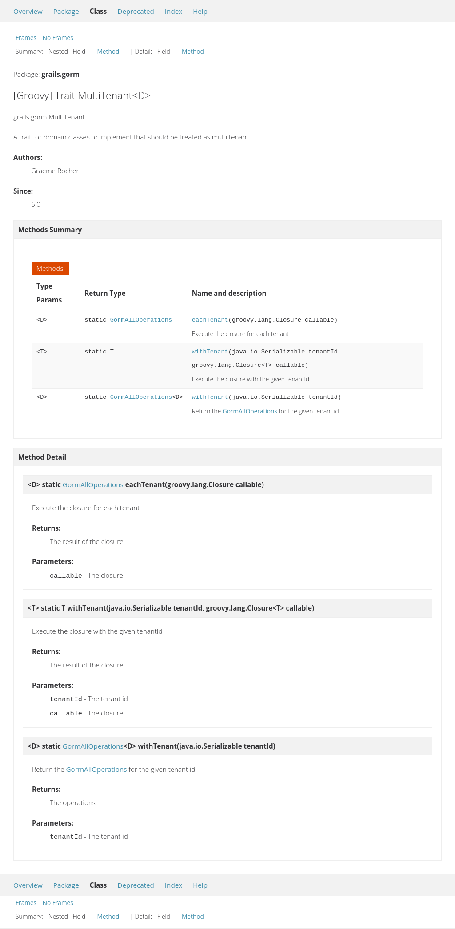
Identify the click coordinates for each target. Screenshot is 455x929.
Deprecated (135, 11)
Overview (28, 11)
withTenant (210, 352)
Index (173, 11)
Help (200, 11)
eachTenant (210, 320)
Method (108, 51)
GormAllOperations (141, 320)
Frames (26, 37)
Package (66, 11)
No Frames (58, 37)
